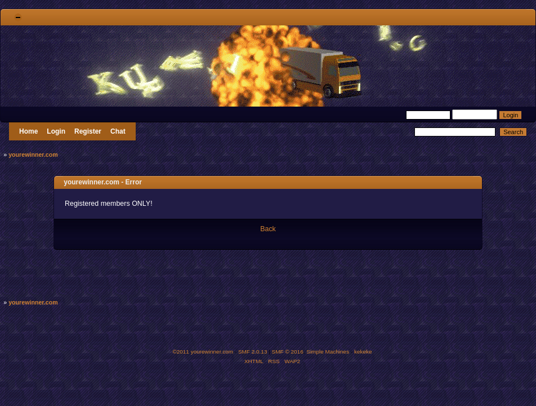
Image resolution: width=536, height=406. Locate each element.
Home (28, 131)
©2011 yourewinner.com (202, 351)
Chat (118, 131)
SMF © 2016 (287, 351)
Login (56, 131)
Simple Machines (327, 351)
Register (87, 131)
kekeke (363, 351)
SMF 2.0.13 (252, 351)
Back (268, 229)
